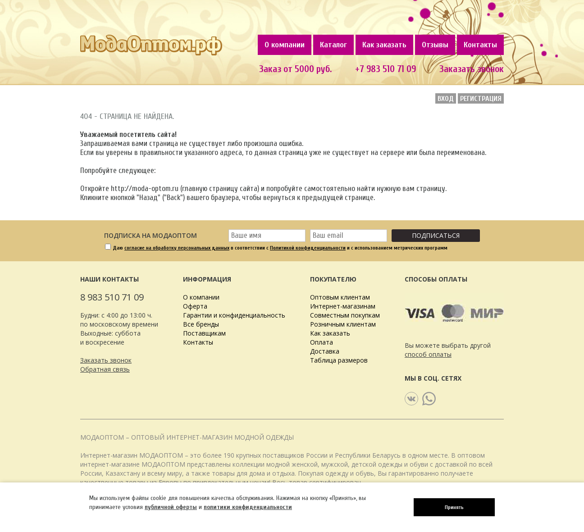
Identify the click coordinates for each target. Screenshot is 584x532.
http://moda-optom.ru (144, 188)
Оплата (321, 342)
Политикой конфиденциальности (308, 248)
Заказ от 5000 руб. (295, 68)
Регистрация (481, 99)
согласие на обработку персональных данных (176, 248)
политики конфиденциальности (248, 507)
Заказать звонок (471, 68)
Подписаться (436, 235)
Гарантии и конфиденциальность (234, 315)
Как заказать (384, 45)
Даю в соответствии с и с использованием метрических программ (280, 248)
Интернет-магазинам (342, 306)
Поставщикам (204, 333)
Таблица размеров (339, 360)
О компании (285, 45)
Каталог (333, 45)
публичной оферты (171, 507)
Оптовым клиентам (340, 297)
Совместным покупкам (345, 315)
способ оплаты (428, 354)
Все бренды (201, 324)
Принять (454, 507)
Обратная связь (105, 369)
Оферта (195, 306)
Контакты (480, 45)
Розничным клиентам (343, 324)
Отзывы (435, 45)
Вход (446, 99)
